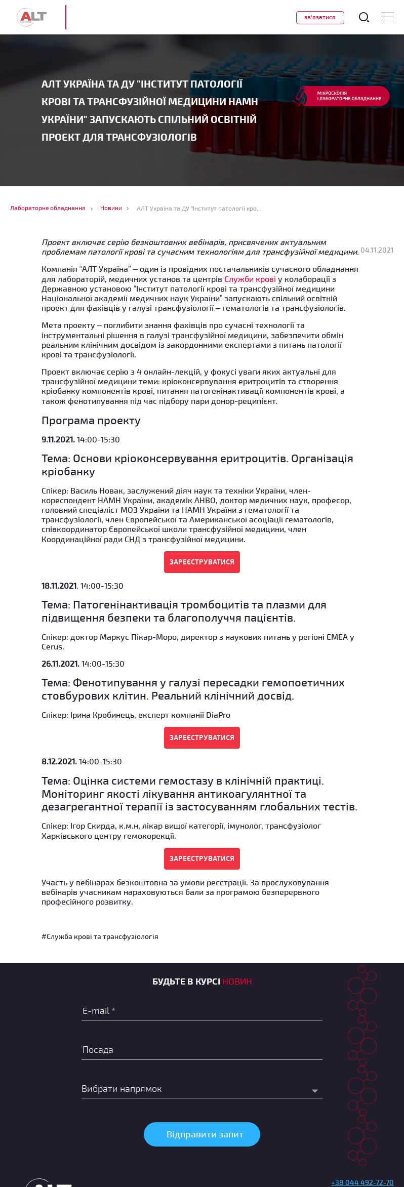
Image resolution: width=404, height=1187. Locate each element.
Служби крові (250, 278)
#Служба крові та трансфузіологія (100, 936)
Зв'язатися (320, 16)
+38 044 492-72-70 (362, 1182)
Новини (111, 207)
